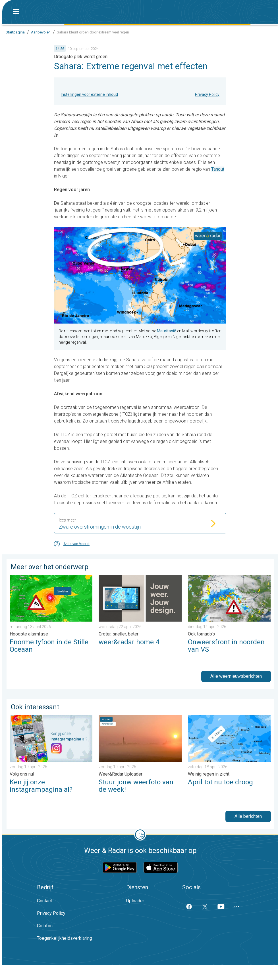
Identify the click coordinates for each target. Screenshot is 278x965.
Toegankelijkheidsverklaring (64, 938)
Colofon (45, 925)
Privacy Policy (207, 94)
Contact (44, 900)
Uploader (135, 900)
